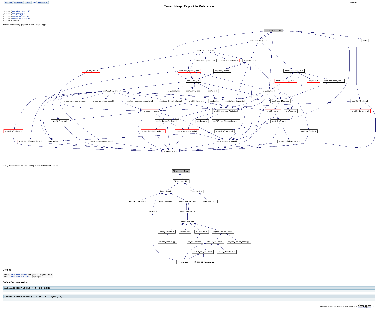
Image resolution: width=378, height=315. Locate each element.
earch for (353, 2)
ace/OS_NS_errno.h (20, 18)
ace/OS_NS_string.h (20, 20)
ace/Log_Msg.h (18, 13)
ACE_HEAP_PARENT (19, 276)
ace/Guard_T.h (18, 16)
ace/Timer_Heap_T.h (20, 11)
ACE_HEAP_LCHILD (19, 278)
